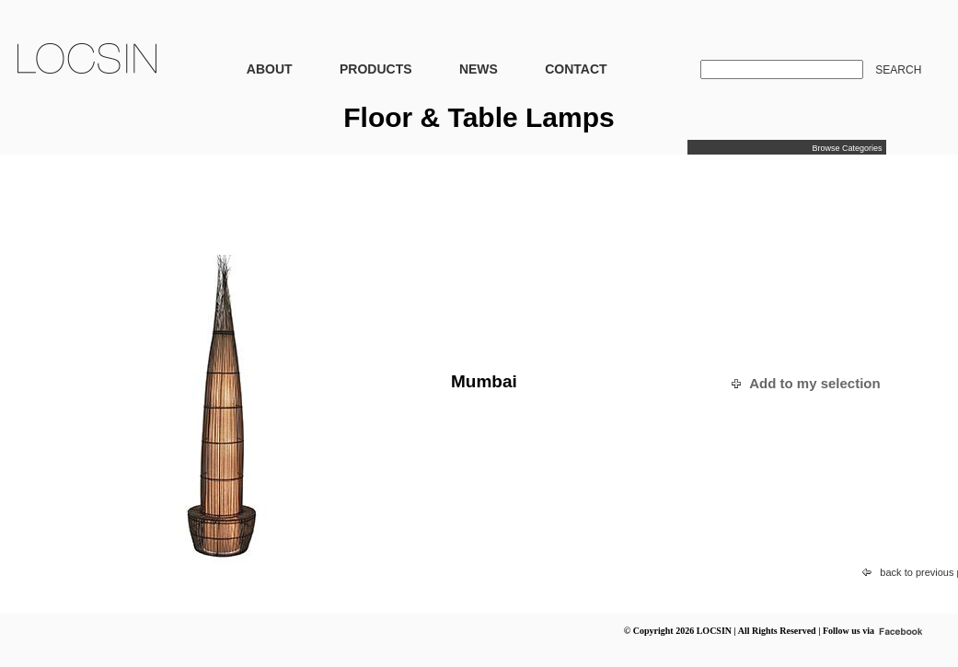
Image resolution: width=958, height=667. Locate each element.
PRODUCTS (376, 69)
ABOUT (270, 69)
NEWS (478, 69)
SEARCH (898, 69)
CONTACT (575, 69)
